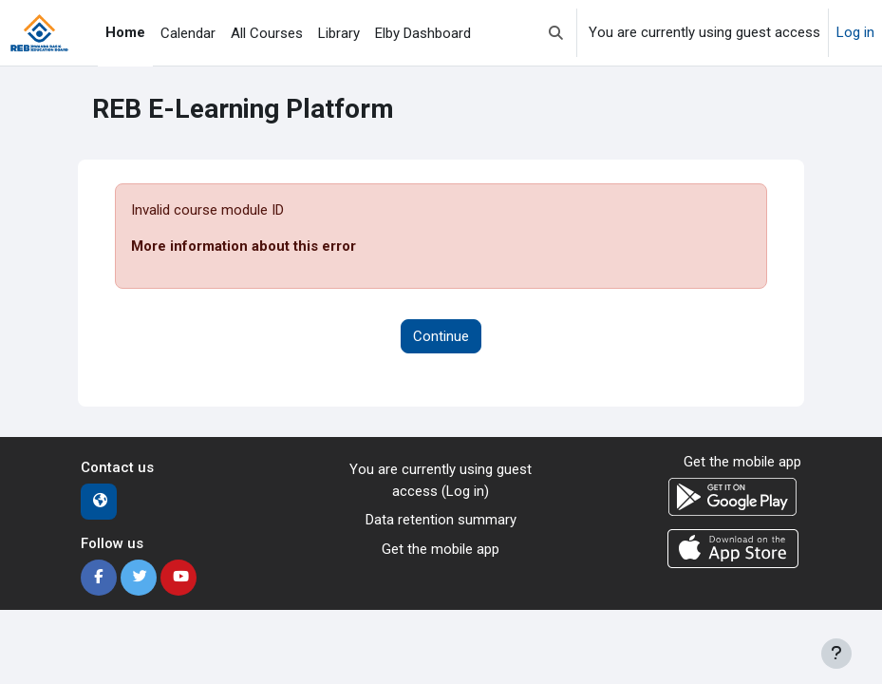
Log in (855, 32)
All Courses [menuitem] (267, 33)
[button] (555, 33)
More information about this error (243, 246)
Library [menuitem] (339, 33)
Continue (441, 336)
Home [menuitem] (125, 32)
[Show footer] (836, 653)
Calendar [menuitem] (188, 33)
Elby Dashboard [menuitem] (423, 33)
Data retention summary (441, 519)
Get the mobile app (440, 549)
